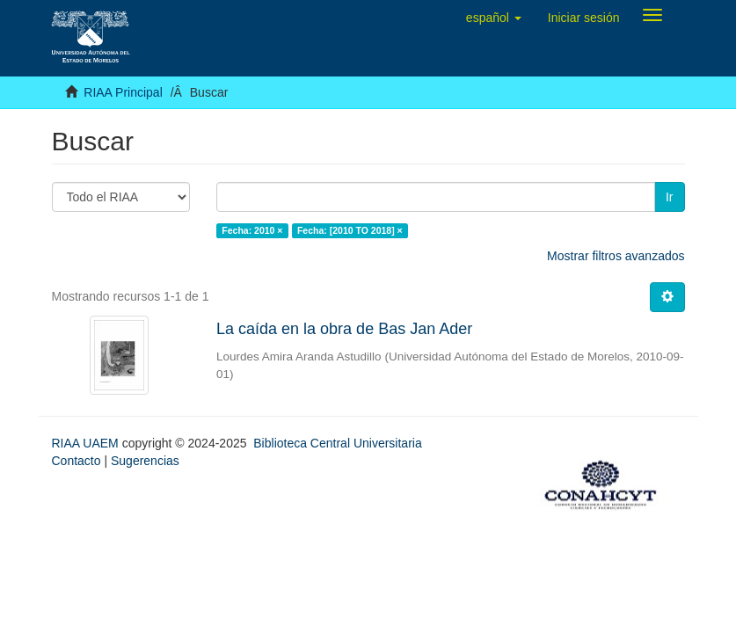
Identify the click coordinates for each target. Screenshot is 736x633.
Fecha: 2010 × (252, 230)
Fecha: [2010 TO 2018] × (350, 230)
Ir (670, 197)
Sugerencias (145, 461)
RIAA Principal (123, 92)
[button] (494, 17)
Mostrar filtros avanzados (615, 256)
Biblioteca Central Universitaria (337, 443)
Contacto (76, 461)
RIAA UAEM (87, 443)
